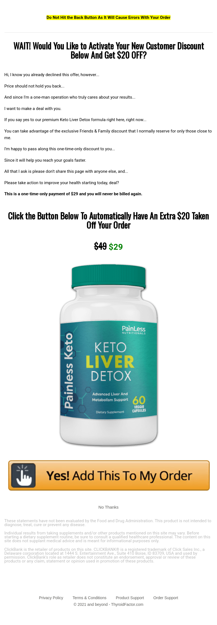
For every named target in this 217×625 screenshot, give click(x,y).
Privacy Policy (51, 598)
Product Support (130, 598)
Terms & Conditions (89, 598)
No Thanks (108, 507)
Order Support (165, 598)
